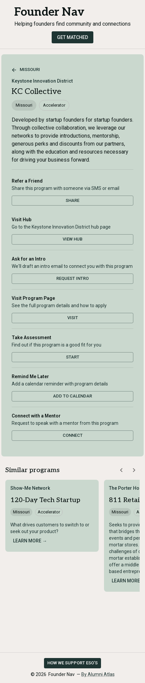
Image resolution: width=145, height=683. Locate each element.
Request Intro (72, 278)
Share (72, 200)
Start (72, 356)
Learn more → (30, 540)
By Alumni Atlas (98, 674)
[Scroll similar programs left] (121, 470)
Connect (73, 435)
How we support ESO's (72, 662)
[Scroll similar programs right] (134, 470)
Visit (72, 317)
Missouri (26, 70)
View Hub (72, 239)
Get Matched (72, 37)
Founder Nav (49, 12)
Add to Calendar (72, 395)
